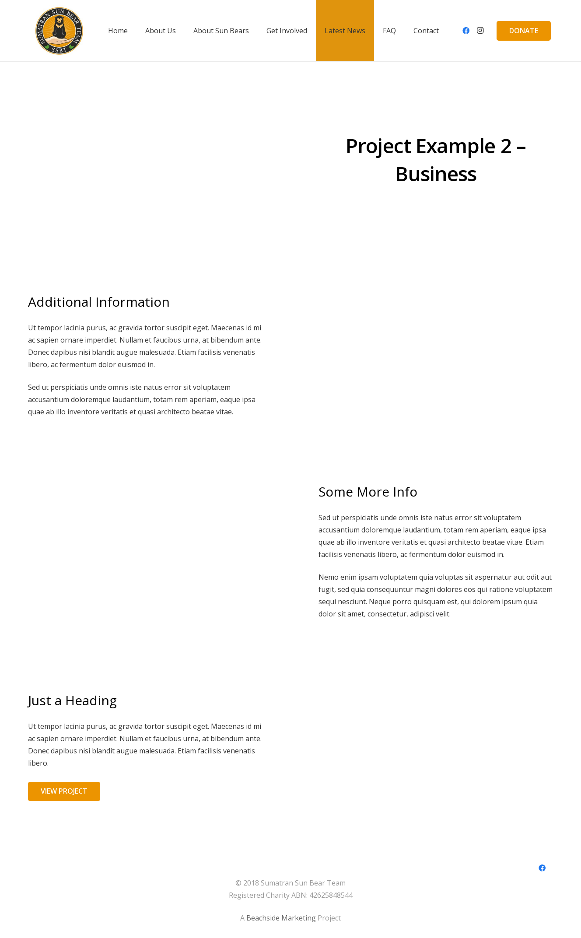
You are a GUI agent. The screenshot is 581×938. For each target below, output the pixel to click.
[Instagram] (480, 31)
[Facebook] (466, 31)
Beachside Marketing (281, 918)
